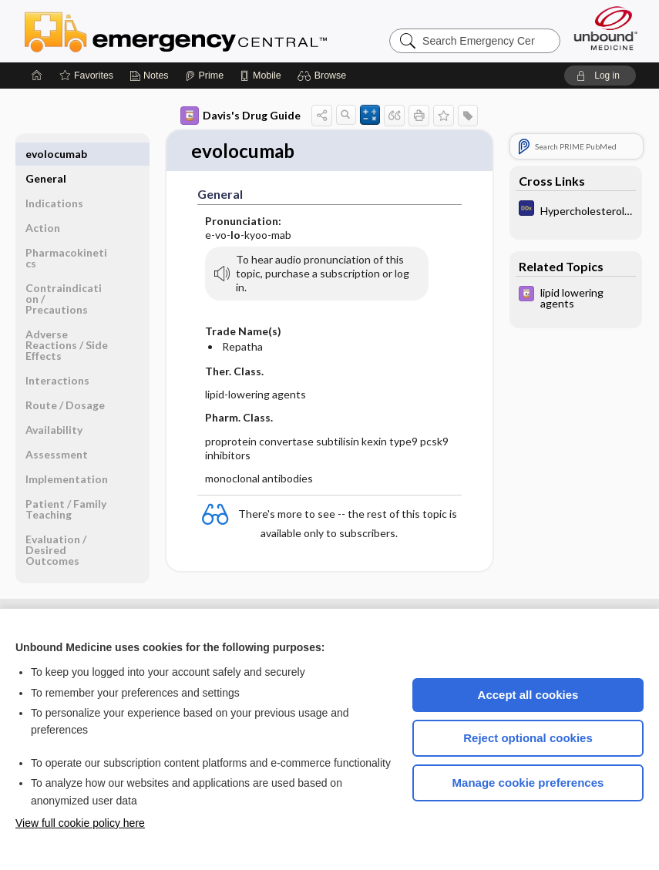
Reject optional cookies (528, 737)
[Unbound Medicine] (606, 28)
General (45, 153)
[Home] (37, 75)
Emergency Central (216, 31)
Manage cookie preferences (528, 782)
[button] (324, 75)
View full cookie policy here (80, 823)
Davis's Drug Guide (240, 115)
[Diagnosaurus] (575, 210)
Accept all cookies (528, 694)
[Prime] (204, 75)
